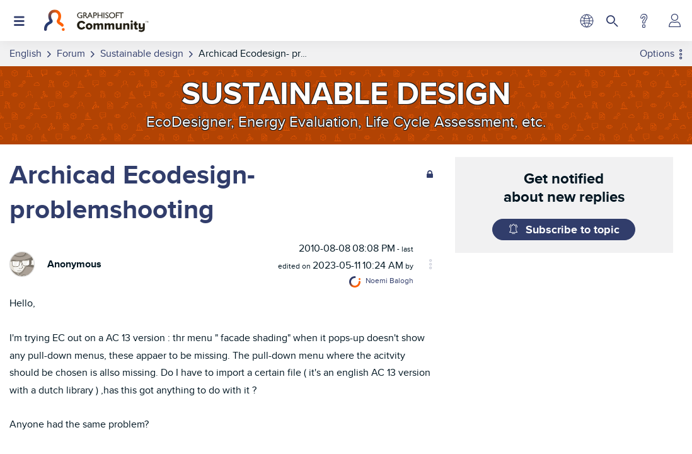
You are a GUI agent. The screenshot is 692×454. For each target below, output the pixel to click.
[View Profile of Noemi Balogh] (389, 280)
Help (643, 20)
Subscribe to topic (573, 229)
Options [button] (657, 53)
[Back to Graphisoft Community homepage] (96, 21)
